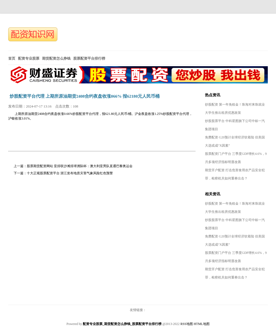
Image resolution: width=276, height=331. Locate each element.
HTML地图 (202, 324)
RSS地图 (186, 324)
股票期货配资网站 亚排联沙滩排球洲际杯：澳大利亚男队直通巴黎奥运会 (80, 166)
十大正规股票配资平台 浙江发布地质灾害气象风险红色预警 (70, 173)
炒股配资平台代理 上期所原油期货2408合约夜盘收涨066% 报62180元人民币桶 (85, 96)
